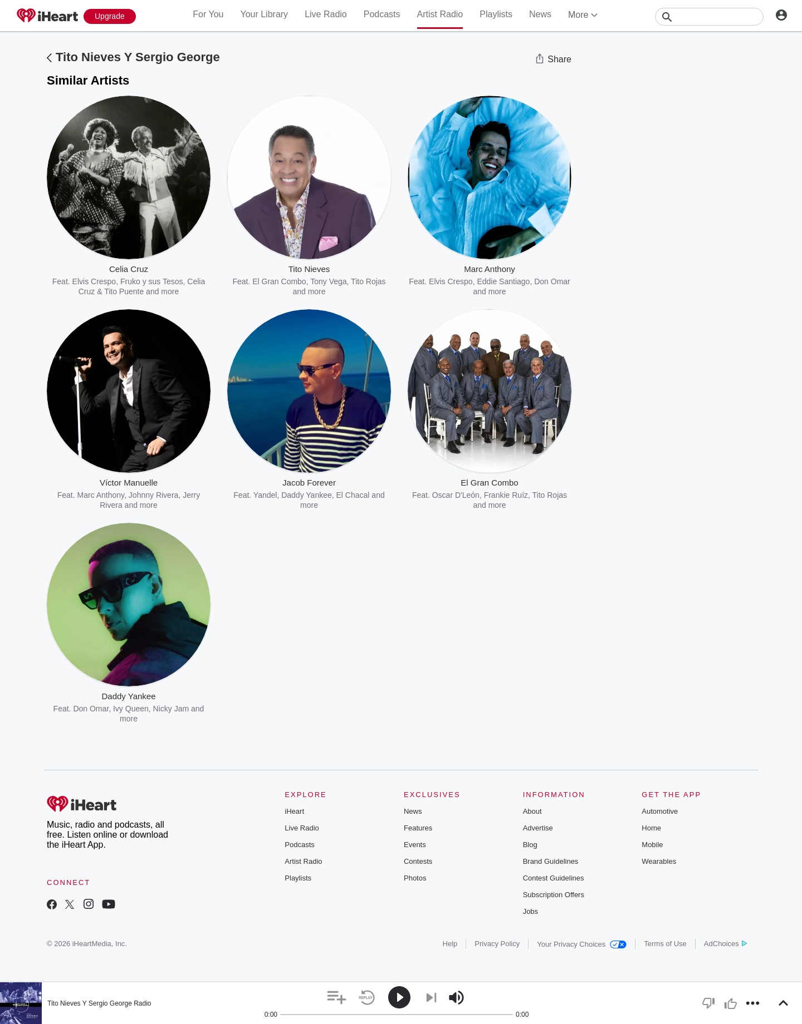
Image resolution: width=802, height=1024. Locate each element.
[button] (336, 997)
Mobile (652, 844)
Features (418, 828)
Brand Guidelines (551, 861)
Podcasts (382, 14)
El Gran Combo (279, 281)
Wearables (659, 861)
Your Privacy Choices (582, 944)
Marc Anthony (101, 495)
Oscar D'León (456, 495)
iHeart (294, 811)
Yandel (265, 495)
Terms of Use (665, 943)
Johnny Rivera (154, 495)
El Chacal (353, 495)
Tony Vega (328, 281)
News (540, 14)
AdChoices (725, 943)
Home (651, 828)
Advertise (538, 828)
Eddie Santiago (503, 281)
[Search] (709, 17)
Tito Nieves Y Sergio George (138, 57)
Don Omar (91, 708)
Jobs (530, 911)
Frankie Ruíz (506, 495)
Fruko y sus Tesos (151, 281)
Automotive (660, 811)
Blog (530, 844)
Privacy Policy (497, 943)
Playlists (496, 14)
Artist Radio (440, 14)
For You (208, 14)
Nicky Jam (171, 708)
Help (450, 943)
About (532, 811)
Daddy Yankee (306, 495)
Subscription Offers (553, 895)
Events (415, 844)
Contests (418, 861)
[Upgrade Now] (110, 16)
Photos (415, 878)
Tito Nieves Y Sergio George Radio (99, 1003)
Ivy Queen (131, 708)
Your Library (264, 14)
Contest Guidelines (553, 878)
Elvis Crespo (94, 281)
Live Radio (326, 14)
